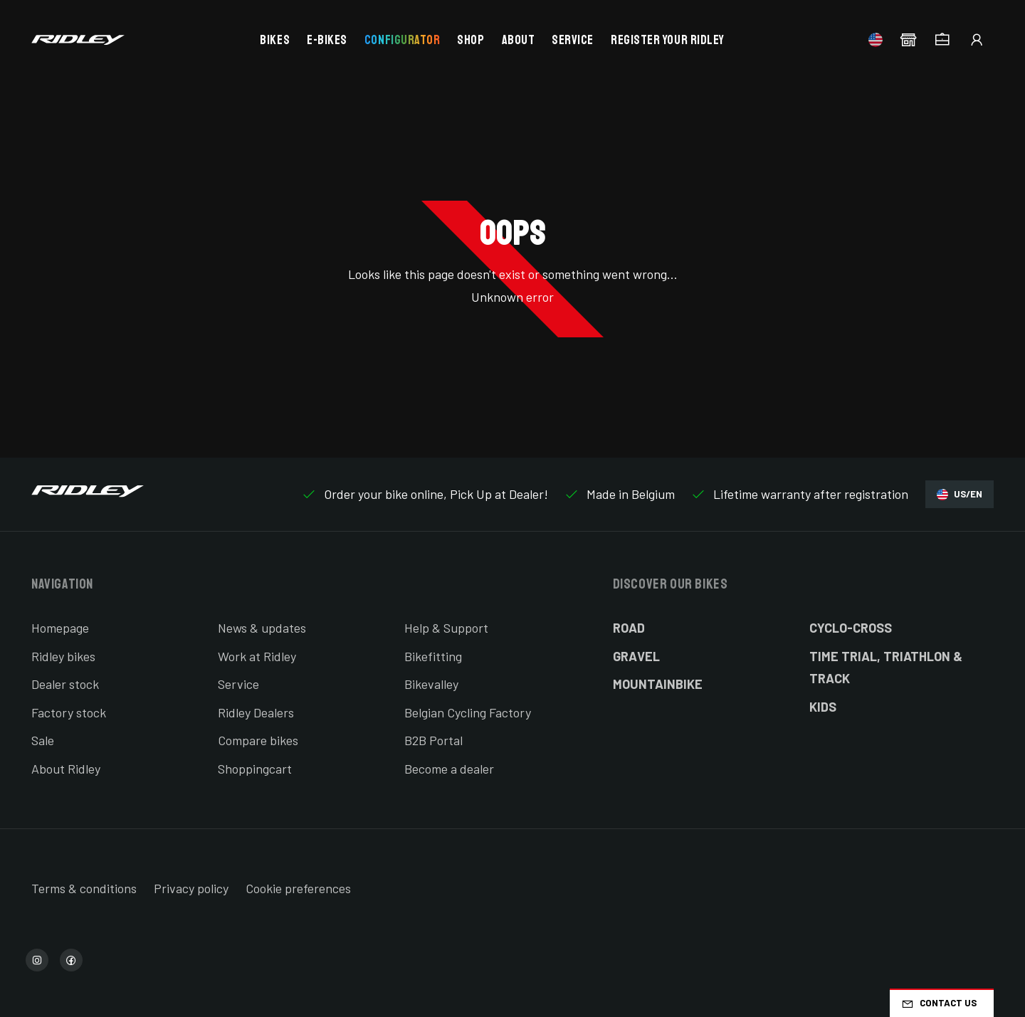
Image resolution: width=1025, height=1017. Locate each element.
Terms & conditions (84, 888)
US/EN (959, 494)
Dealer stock (65, 684)
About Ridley (65, 768)
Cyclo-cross (850, 628)
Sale (42, 740)
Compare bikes (258, 740)
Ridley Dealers (256, 712)
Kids (822, 707)
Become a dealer (449, 768)
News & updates (262, 628)
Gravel (636, 656)
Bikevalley (431, 684)
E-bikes (327, 40)
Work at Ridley (257, 656)
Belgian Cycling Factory (467, 712)
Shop (470, 40)
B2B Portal (433, 740)
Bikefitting (433, 656)
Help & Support (446, 628)
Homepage (60, 628)
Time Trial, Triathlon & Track (885, 667)
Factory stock (68, 712)
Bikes (275, 40)
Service (573, 40)
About (518, 40)
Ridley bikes (63, 656)
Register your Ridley (668, 40)
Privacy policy (191, 888)
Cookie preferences (298, 888)
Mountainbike (658, 684)
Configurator (402, 40)
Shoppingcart (255, 768)
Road (629, 628)
